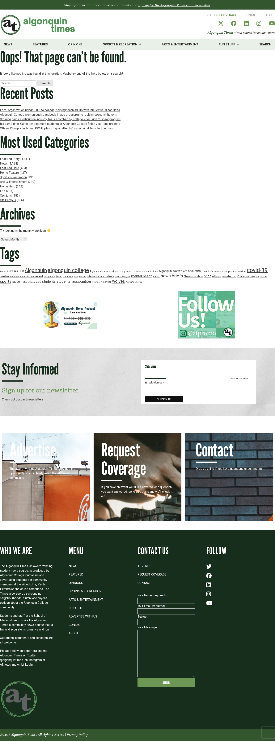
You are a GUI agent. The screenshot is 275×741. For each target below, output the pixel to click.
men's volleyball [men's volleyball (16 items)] (122, 276)
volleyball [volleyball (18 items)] (106, 282)
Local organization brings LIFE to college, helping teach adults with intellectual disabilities (60, 110)
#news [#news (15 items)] (3, 271)
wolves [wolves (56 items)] (118, 281)
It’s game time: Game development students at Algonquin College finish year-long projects (60, 124)
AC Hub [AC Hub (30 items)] (19, 271)
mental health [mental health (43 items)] (141, 276)
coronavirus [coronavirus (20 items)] (239, 271)
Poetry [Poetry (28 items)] (241, 276)
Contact (251, 15)
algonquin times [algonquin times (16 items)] (150, 271)
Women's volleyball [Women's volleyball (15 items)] (134, 282)
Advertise (145, 566)
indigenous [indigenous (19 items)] (80, 276)
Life (2, 191)
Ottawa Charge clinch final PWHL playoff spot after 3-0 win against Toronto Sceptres (56, 128)
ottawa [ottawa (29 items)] (216, 276)
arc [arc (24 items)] (185, 271)
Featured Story (10, 159)
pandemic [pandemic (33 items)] (229, 276)
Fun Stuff (227, 44)
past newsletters (32, 399)
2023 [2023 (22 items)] (10, 271)
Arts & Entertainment (180, 44)
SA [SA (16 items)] (257, 276)
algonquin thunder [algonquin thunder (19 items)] (131, 271)
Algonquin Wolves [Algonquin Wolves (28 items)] (170, 271)
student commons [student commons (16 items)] (32, 282)
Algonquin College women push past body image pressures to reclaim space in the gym (58, 114)
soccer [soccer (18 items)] (263, 276)
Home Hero (7, 186)
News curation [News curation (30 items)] (193, 276)
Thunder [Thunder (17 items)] (96, 282)
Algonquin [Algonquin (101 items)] (36, 270)
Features (40, 44)
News (8, 44)
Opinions (75, 44)
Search (265, 44)
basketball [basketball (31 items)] (195, 271)
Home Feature (9, 172)
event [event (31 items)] (39, 276)
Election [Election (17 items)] (14, 276)
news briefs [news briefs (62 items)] (172, 276)
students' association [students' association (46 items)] (74, 281)
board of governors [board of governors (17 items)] (213, 271)
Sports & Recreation (120, 44)
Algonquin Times (220, 33)
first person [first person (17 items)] (49, 276)
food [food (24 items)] (59, 276)
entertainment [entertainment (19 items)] (27, 276)
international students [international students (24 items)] (100, 276)
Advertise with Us (83, 616)
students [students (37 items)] (49, 281)
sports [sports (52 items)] (5, 281)
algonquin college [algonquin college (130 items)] (68, 270)
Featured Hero (9, 168)
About (270, 15)
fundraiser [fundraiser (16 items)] (68, 276)
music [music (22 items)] (156, 276)
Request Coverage (222, 15)
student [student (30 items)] (17, 281)
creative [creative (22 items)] (5, 276)
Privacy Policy (77, 735)
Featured (76, 574)
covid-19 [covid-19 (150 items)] (257, 270)
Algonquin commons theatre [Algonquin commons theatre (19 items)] (105, 271)
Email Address (155, 382)
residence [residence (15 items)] (251, 276)
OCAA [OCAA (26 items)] (207, 276)
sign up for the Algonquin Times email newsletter (174, 5)
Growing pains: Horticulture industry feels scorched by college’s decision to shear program (60, 119)
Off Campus (8, 200)
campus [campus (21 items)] (227, 271)
